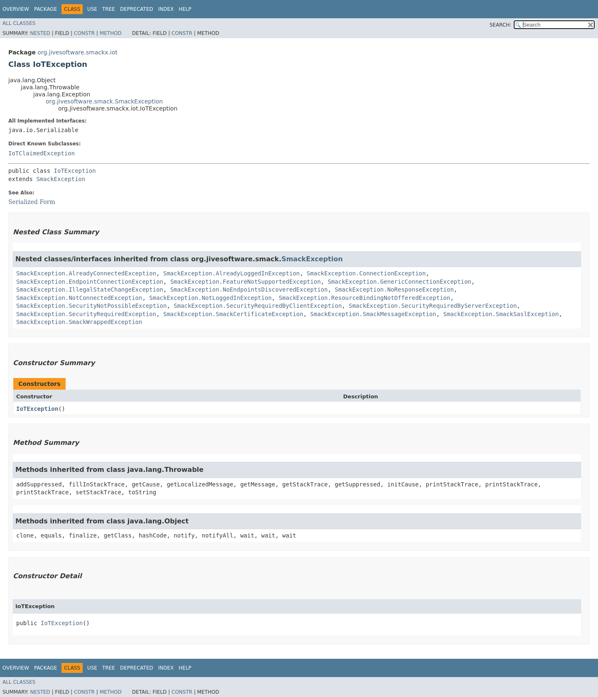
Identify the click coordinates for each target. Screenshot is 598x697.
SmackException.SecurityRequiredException (86, 314)
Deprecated (136, 9)
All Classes (18, 23)
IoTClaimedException (41, 153)
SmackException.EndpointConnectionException (89, 281)
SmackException (60, 179)
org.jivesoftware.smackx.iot (77, 52)
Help (185, 9)
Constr (84, 33)
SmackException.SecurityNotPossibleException (91, 305)
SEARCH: (501, 25)
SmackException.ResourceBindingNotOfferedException (364, 298)
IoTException (75, 170)
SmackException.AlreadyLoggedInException (231, 273)
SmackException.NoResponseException (394, 289)
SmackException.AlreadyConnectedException (86, 273)
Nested (40, 33)
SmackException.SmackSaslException (501, 314)
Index (166, 9)
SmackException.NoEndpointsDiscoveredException (249, 289)
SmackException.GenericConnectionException (399, 281)
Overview (15, 9)
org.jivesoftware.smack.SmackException (104, 101)
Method (111, 33)
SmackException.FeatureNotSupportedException (245, 281)
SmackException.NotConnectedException (79, 298)
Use (92, 9)
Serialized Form (31, 202)
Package (45, 9)
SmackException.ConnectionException (366, 273)
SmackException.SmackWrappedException (79, 322)
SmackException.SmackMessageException (373, 314)
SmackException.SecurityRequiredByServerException (433, 305)
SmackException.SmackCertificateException (233, 314)
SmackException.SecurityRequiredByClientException (258, 305)
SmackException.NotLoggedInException (210, 298)
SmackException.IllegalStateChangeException (89, 289)
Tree (108, 9)
